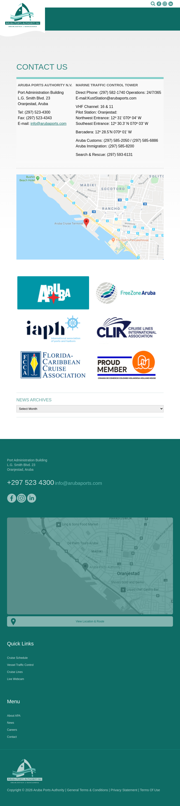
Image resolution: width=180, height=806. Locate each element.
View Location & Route (90, 621)
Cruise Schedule (17, 658)
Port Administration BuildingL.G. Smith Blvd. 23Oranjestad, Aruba (27, 464)
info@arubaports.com (48, 124)
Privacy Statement (124, 790)
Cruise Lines (15, 672)
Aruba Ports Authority (22, 18)
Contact (12, 737)
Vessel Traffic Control (20, 665)
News (10, 722)
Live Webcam (15, 679)
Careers (12, 729)
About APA (13, 715)
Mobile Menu (169, 18)
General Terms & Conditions (87, 790)
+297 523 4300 (30, 482)
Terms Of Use (150, 790)
